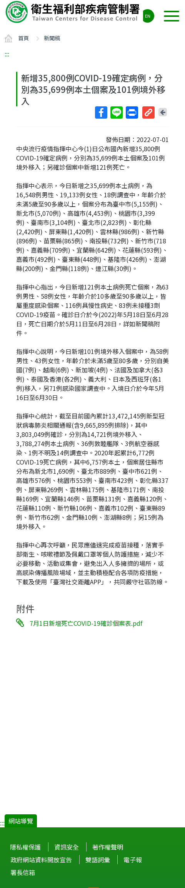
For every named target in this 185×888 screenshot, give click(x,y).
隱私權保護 (25, 847)
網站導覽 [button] (20, 820)
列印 (131, 112)
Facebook (100, 112)
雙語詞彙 (97, 859)
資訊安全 (66, 847)
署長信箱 (22, 872)
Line (116, 112)
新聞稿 (52, 38)
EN (147, 16)
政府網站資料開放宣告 (41, 859)
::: (7, 53)
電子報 (132, 859)
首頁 (23, 38)
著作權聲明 (107, 847)
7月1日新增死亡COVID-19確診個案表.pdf (86, 623)
